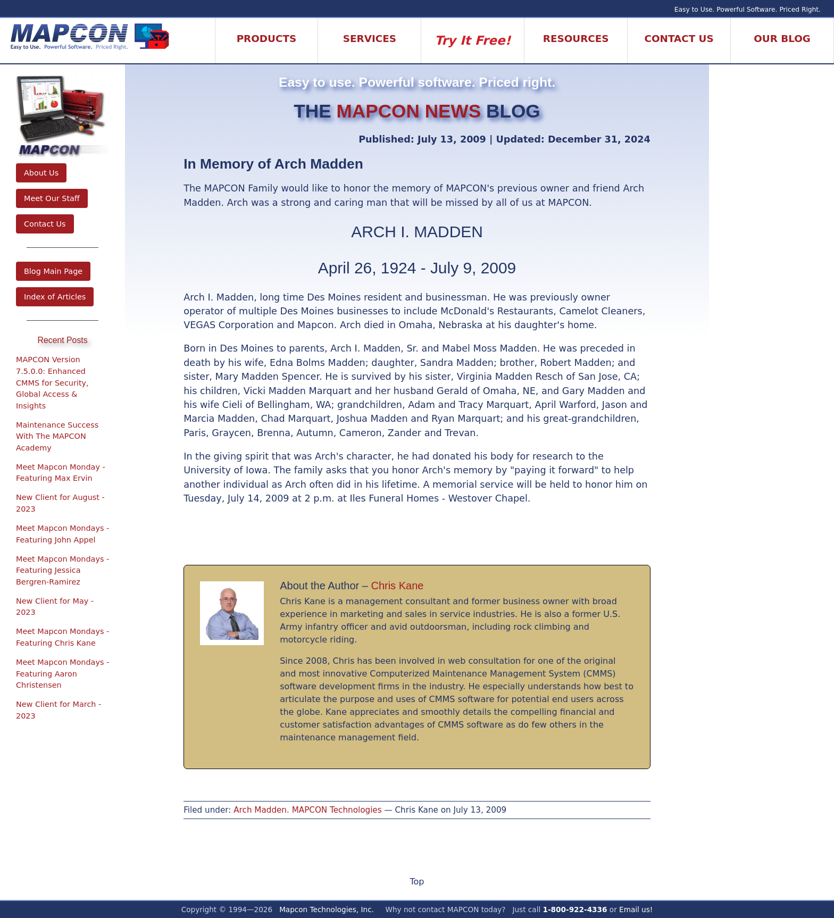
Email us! (636, 909)
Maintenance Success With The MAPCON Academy (57, 436)
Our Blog (782, 38)
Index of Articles (55, 297)
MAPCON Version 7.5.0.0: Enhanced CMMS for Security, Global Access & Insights (52, 382)
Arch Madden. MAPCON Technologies (307, 810)
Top (417, 882)
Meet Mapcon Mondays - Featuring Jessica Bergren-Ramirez (62, 570)
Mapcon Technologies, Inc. (326, 909)
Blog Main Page (53, 271)
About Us (41, 173)
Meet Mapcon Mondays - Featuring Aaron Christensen (62, 673)
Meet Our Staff (52, 198)
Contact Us (45, 224)
